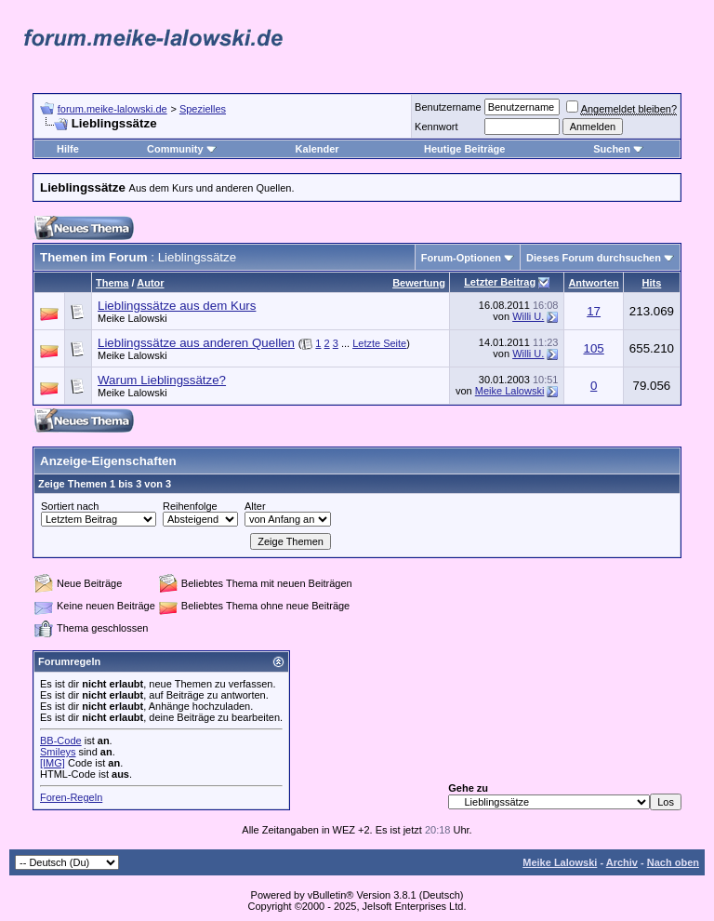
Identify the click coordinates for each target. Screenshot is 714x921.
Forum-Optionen (461, 257)
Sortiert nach (70, 506)
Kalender (317, 148)
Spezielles (202, 108)
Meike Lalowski (132, 318)
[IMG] (52, 762)
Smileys (58, 751)
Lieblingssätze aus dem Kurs (177, 306)
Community (182, 148)
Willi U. (528, 316)
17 (594, 311)
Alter (255, 506)
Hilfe (68, 148)
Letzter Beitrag (500, 281)
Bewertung (418, 282)
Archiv (622, 862)
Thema (112, 282)
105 (593, 348)
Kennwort (436, 126)
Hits (652, 282)
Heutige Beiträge (464, 148)
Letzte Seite (379, 343)
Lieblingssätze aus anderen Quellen (196, 343)
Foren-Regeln (71, 797)
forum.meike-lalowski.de (112, 108)
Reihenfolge (190, 506)
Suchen (618, 148)
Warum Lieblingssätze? (162, 380)
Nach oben (673, 862)
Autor (150, 282)
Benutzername (448, 107)
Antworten (593, 282)
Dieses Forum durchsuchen (593, 257)
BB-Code (61, 740)
